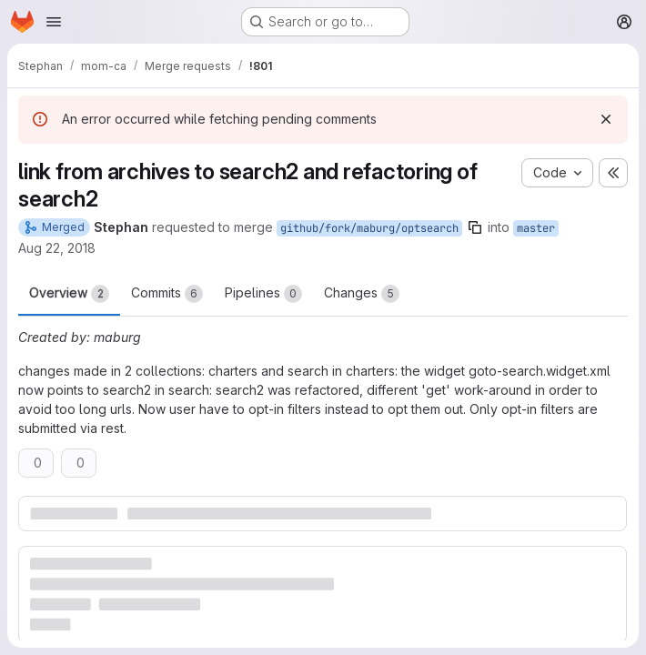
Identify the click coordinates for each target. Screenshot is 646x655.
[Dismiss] (606, 119)
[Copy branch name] (475, 227)
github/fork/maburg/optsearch (369, 228)
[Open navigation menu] (53, 21)
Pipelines (263, 294)
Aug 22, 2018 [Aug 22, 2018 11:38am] (57, 248)
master (536, 228)
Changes (361, 294)
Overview (69, 294)
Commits (167, 294)
